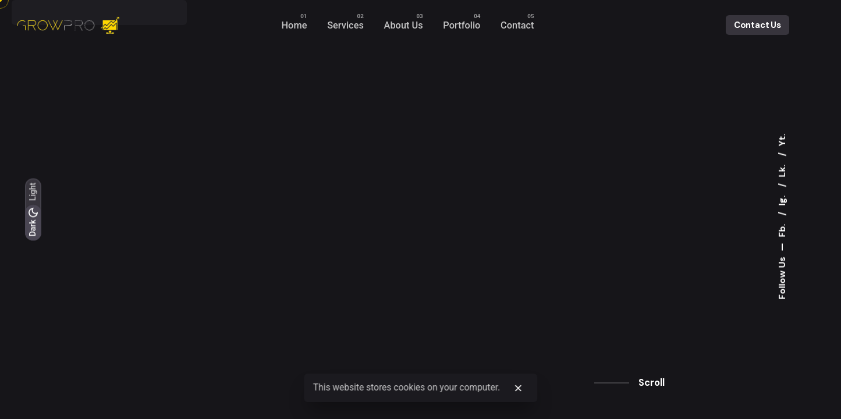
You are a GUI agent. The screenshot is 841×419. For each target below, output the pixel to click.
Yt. (782, 140)
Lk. (782, 169)
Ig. (782, 199)
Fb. (782, 229)
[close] (519, 388)
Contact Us (758, 25)
